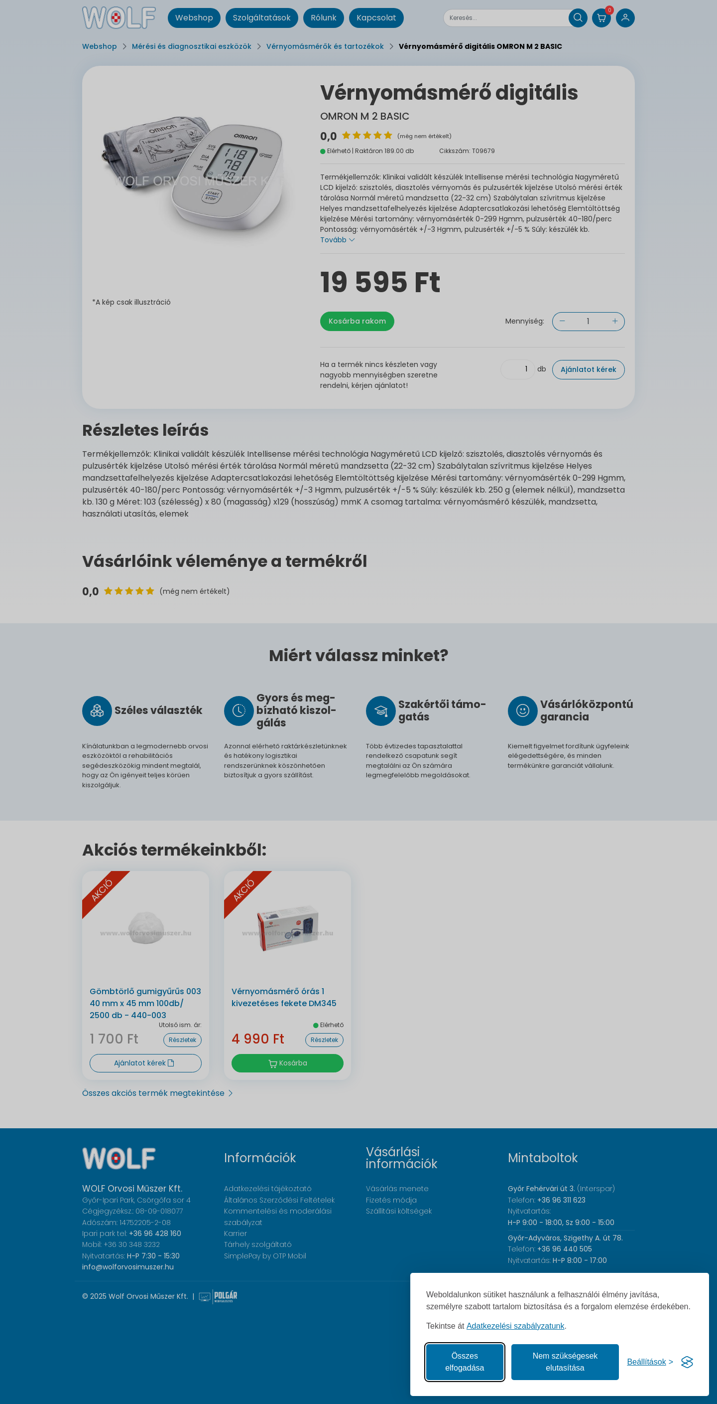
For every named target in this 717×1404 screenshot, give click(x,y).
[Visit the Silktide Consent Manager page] (687, 1362)
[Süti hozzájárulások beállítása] (650, 1362)
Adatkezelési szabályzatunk (516, 1326)
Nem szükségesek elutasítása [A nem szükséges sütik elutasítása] (565, 1362)
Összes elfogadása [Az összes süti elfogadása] (464, 1362)
